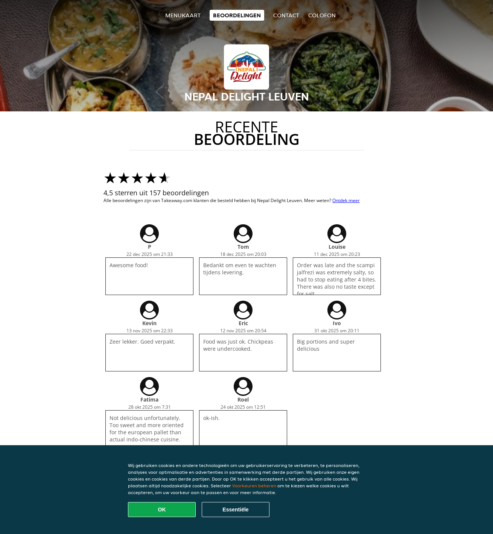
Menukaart (183, 15)
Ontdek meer (346, 200)
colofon (322, 15)
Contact (286, 15)
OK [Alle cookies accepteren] (162, 510)
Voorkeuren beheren (254, 485)
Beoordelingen (237, 15)
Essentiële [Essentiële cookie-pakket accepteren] (235, 510)
